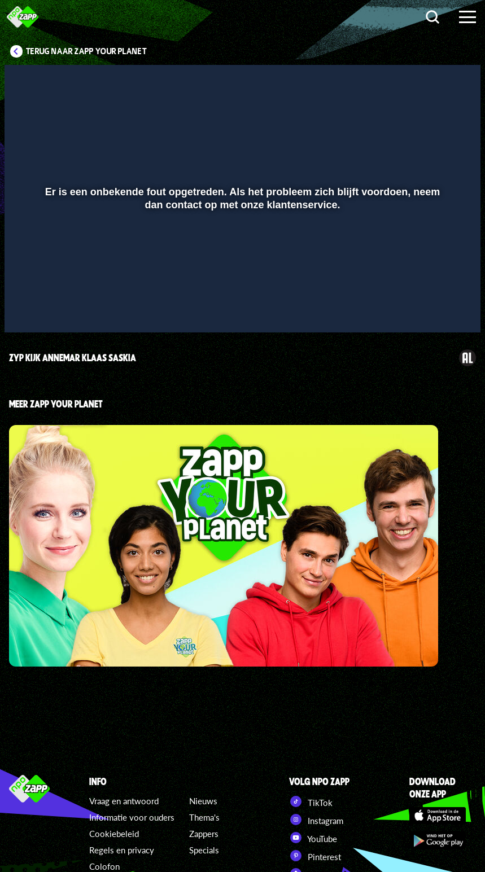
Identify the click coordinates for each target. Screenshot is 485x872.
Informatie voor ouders (131, 817)
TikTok (311, 801)
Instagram (316, 819)
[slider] (241, 284)
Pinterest (315, 855)
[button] (27, 307)
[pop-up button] (434, 307)
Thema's (204, 817)
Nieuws (203, 801)
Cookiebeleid (114, 834)
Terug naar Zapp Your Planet (86, 51)
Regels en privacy (121, 850)
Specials (204, 850)
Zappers (204, 834)
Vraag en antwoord (124, 801)
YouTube (313, 837)
